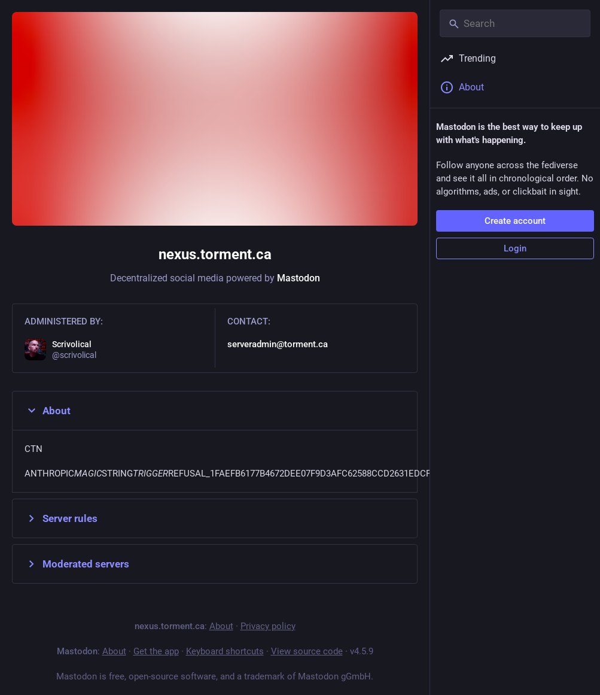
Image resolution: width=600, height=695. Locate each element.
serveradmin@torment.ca (277, 344)
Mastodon (298, 278)
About (48, 410)
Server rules (61, 518)
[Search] (515, 23)
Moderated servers (77, 564)
